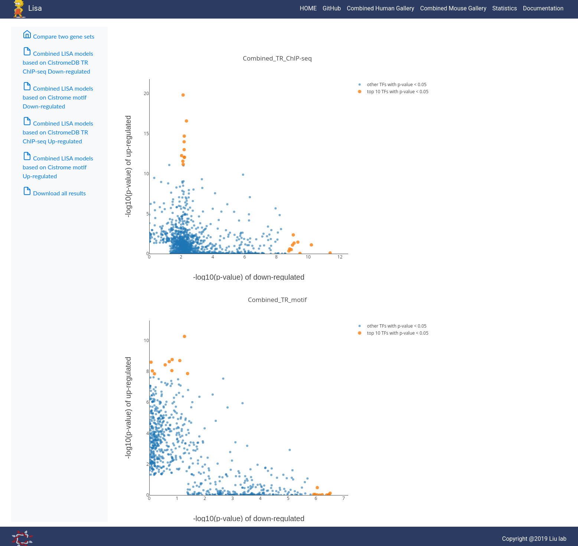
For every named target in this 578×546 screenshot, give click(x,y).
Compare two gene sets (62, 35)
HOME (308, 8)
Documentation (543, 8)
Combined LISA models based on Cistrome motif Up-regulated (58, 165)
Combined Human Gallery (380, 8)
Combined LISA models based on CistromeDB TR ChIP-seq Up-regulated (58, 130)
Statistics (504, 8)
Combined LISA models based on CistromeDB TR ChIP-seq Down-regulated (58, 61)
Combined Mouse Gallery (453, 8)
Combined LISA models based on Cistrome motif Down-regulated (58, 96)
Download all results (54, 191)
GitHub (332, 8)
